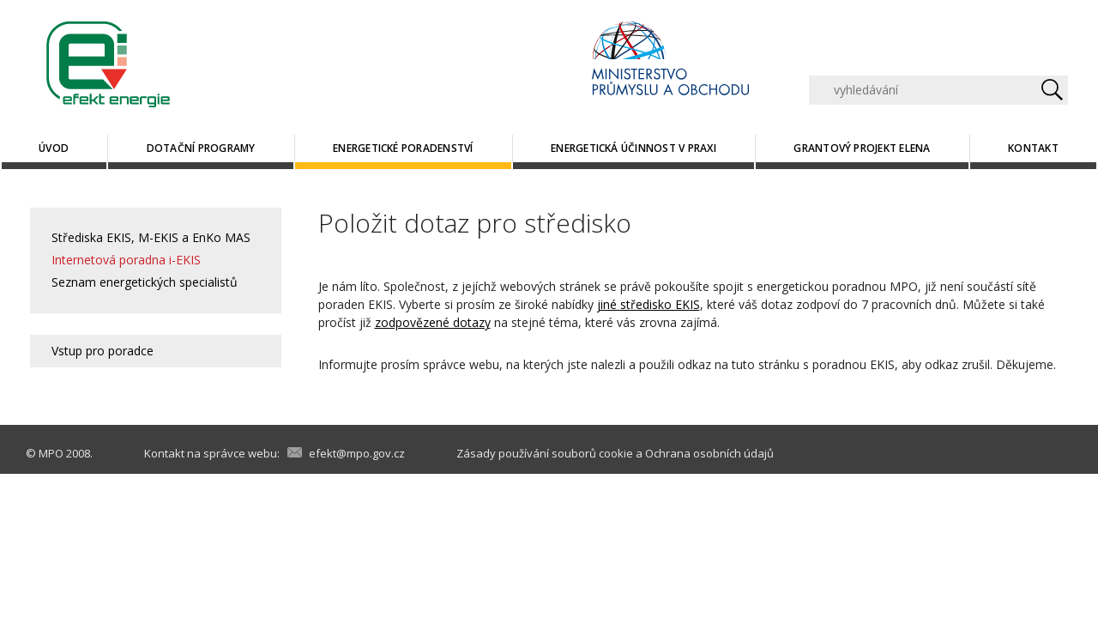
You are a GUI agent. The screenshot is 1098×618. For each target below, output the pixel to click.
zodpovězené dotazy (433, 322)
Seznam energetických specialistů (144, 282)
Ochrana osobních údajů (709, 453)
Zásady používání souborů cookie (544, 453)
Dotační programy (201, 148)
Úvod (54, 148)
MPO (51, 453)
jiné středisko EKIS (648, 304)
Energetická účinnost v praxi (633, 148)
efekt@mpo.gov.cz (357, 453)
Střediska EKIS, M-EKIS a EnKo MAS (150, 237)
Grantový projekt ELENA (861, 148)
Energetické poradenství (403, 148)
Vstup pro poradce (102, 350)
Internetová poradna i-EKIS (126, 259)
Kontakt (1033, 148)
